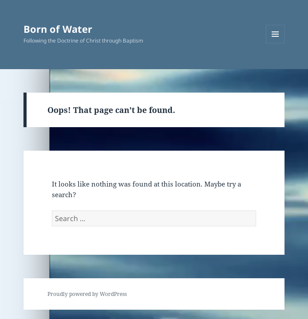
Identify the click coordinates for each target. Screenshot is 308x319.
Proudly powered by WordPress (87, 294)
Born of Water (57, 28)
